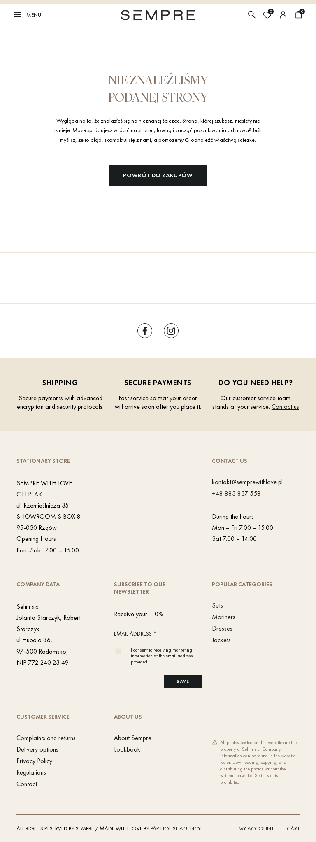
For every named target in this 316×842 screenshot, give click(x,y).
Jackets (221, 640)
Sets (217, 605)
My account (256, 828)
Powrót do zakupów (158, 175)
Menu (26, 15)
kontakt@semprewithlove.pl (247, 482)
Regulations (31, 772)
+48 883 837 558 (236, 493)
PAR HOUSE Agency (176, 828)
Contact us (285, 406)
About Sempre (132, 737)
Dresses (222, 628)
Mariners (223, 616)
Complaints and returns (46, 737)
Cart (293, 828)
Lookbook (127, 749)
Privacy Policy (34, 760)
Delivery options (37, 749)
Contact (26, 783)
